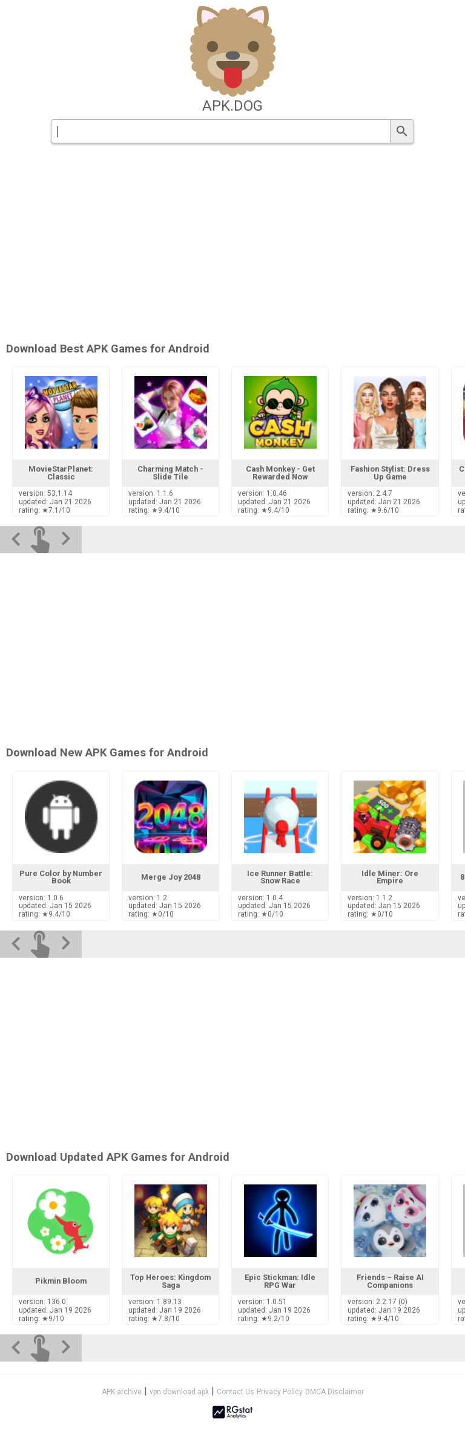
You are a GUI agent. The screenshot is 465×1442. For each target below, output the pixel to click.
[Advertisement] (232, 243)
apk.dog (232, 105)
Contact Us (235, 1392)
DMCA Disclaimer (334, 1392)
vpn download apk (179, 1392)
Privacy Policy (280, 1392)
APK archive (122, 1392)
